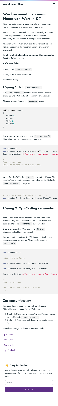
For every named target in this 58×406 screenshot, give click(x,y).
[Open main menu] (54, 4)
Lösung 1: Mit (17, 69)
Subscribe (29, 389)
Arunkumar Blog (13, 4)
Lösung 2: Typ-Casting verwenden (17, 74)
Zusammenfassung (10, 79)
